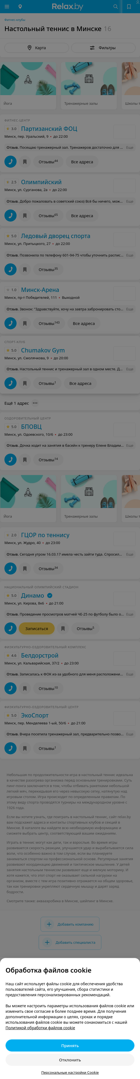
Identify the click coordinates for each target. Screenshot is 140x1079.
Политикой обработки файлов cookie (40, 1027)
